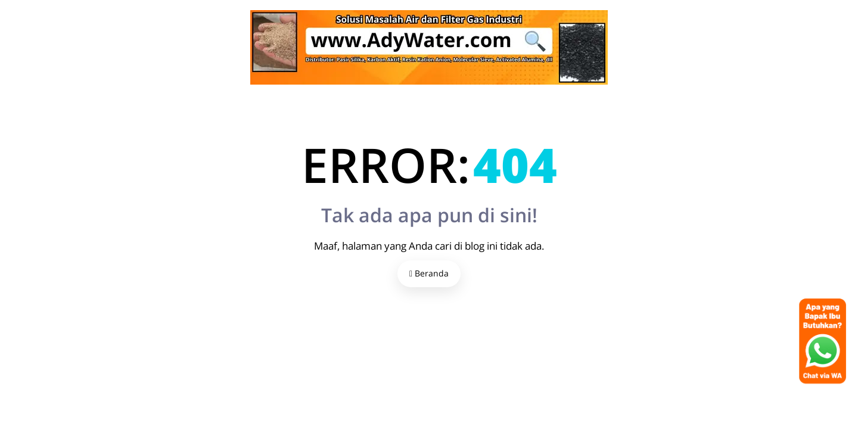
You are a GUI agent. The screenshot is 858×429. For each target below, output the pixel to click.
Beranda (429, 273)
